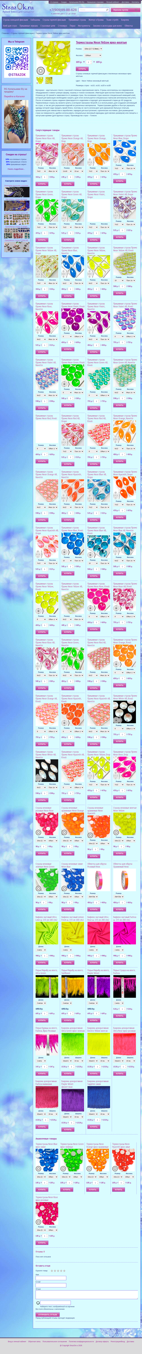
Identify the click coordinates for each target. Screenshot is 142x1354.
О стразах (54, 2)
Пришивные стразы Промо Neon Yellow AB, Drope (46, 250)
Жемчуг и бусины (96, 19)
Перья (72, 25)
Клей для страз (10, 25)
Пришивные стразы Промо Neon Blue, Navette (70, 250)
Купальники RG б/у (76, 2)
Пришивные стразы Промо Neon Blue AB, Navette (125, 529)
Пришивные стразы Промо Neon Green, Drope (44, 194)
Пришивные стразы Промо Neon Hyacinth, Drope (125, 473)
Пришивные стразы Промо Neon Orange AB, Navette (46, 474)
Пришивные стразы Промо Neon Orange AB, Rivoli (46, 698)
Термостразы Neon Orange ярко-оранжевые (97, 1145)
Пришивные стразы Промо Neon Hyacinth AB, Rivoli (72, 754)
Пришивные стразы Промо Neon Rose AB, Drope (45, 138)
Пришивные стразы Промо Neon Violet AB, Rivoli (125, 305)
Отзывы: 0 (40, 1251)
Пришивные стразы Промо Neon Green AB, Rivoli (97, 362)
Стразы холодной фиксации (15, 19)
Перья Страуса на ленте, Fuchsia (124, 972)
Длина (40, 946)
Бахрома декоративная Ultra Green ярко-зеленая (73, 1029)
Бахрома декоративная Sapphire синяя (98, 1082)
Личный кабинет (112, 2)
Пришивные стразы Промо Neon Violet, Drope (96, 194)
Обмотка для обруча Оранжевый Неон (122, 865)
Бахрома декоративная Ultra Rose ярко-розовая (124, 1029)
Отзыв (38, 1289)
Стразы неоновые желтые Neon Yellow (125, 809)
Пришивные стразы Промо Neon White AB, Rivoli (125, 697)
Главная (5, 33)
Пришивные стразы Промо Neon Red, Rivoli (46, 417)
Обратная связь (34, 1343)
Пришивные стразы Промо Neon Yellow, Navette (96, 250)
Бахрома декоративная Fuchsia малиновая (46, 1082)
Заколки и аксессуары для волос (107, 25)
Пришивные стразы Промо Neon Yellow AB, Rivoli (125, 249)
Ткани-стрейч (112, 19)
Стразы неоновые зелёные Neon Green (45, 865)
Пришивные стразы (77, 19)
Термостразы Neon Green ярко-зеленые (72, 1145)
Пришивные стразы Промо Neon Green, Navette (70, 642)
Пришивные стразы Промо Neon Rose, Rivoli (98, 585)
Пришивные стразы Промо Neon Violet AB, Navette (46, 362)
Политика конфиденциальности (81, 1343)
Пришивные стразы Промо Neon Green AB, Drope (71, 194)
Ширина (78, 1057)
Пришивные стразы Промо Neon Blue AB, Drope (96, 474)
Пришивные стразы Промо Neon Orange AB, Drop (72, 138)
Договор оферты (102, 1343)
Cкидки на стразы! (16, 154)
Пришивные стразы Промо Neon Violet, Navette (96, 306)
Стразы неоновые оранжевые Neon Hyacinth (95, 810)
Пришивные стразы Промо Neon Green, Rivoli (73, 361)
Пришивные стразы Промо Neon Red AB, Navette (96, 642)
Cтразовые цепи (47, 25)
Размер (79, 49)
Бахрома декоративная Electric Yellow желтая (98, 1029)
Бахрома (125, 19)
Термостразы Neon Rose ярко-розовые (47, 1198)
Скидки (64, 2)
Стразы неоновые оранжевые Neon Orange (72, 809)
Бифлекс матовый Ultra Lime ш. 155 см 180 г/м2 (46, 918)
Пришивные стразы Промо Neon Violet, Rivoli (73, 305)
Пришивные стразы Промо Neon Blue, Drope (125, 137)
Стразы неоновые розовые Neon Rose (44, 809)
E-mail (38, 1282)
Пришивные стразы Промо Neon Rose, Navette (44, 306)
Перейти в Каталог (14, 96)
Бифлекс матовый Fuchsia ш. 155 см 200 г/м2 (124, 918)
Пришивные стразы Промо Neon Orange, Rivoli (125, 641)
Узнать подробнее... (16, 169)
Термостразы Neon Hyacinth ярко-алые (121, 1145)
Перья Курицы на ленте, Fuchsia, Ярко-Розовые (46, 1029)
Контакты (135, 2)
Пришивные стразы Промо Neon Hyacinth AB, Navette (98, 698)
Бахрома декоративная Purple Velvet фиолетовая (72, 1083)
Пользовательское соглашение (55, 1343)
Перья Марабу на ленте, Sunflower (72, 972)
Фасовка (79, 55)
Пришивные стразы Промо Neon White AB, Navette (46, 754)
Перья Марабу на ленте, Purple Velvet (98, 972)
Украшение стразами (95, 2)
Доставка (125, 2)
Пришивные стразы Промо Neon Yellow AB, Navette (72, 586)
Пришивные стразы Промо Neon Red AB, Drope (70, 418)
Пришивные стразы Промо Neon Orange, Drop (96, 138)
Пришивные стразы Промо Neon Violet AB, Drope (125, 193)
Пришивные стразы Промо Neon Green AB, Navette (125, 361)
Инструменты (84, 25)
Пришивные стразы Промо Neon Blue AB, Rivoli (96, 530)
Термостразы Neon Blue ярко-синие (46, 1145)
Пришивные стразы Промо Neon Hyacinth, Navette (71, 474)
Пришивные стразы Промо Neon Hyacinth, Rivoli (71, 698)
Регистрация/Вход (118, 1343)
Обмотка (129, 25)
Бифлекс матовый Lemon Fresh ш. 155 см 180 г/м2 (72, 918)
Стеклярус (62, 25)
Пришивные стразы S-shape (16, 227)
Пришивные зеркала (29, 25)
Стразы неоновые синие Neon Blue (72, 865)
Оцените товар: (42, 1271)
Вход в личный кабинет (17, 1343)
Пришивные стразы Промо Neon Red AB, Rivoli (96, 418)
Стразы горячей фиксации (54, 19)
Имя (37, 1275)
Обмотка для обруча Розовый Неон (96, 865)
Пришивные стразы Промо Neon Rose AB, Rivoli (125, 585)
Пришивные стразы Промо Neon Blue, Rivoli (72, 529)
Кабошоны (35, 19)
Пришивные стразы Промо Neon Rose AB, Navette (45, 642)
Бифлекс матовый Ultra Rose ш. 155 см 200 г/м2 (98, 918)
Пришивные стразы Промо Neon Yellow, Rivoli (45, 586)
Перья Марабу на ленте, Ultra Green (46, 972)
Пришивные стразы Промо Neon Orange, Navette (125, 417)
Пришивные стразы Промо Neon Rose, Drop (125, 753)
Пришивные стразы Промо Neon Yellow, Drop (98, 753)
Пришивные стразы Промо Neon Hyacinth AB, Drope (47, 530)
